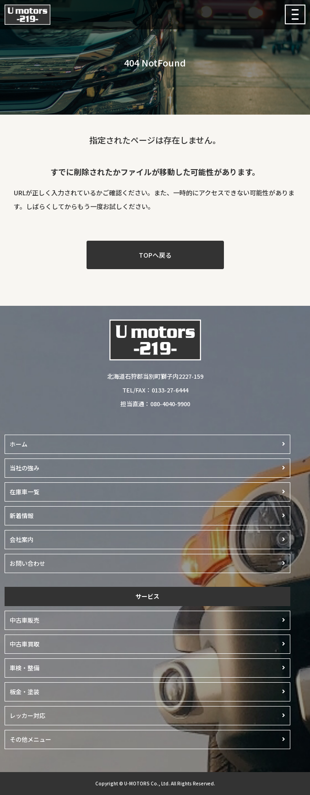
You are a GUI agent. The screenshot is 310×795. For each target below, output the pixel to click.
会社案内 (21, 539)
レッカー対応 (27, 715)
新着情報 (21, 515)
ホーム (18, 444)
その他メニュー (30, 739)
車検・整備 (24, 667)
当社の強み (24, 468)
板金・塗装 (24, 691)
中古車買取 (24, 644)
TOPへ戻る (155, 254)
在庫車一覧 (24, 491)
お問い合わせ (27, 563)
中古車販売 (24, 620)
